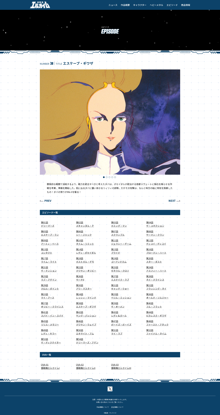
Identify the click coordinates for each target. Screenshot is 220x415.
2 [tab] (107, 177)
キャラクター (139, 5)
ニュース (113, 5)
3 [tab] (110, 177)
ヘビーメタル (156, 5)
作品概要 (125, 5)
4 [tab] (112, 177)
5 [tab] (115, 177)
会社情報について (117, 407)
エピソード (172, 5)
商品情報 (185, 5)
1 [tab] (104, 177)
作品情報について (103, 407)
